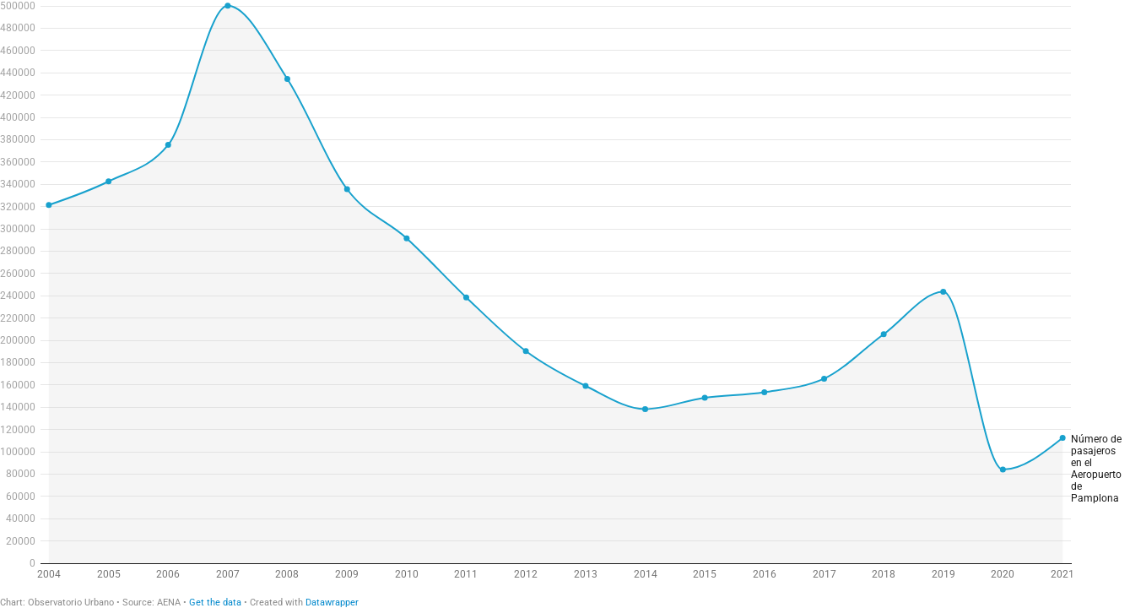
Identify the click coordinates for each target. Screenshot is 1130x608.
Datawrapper (332, 602)
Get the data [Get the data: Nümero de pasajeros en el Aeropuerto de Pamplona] (215, 602)
